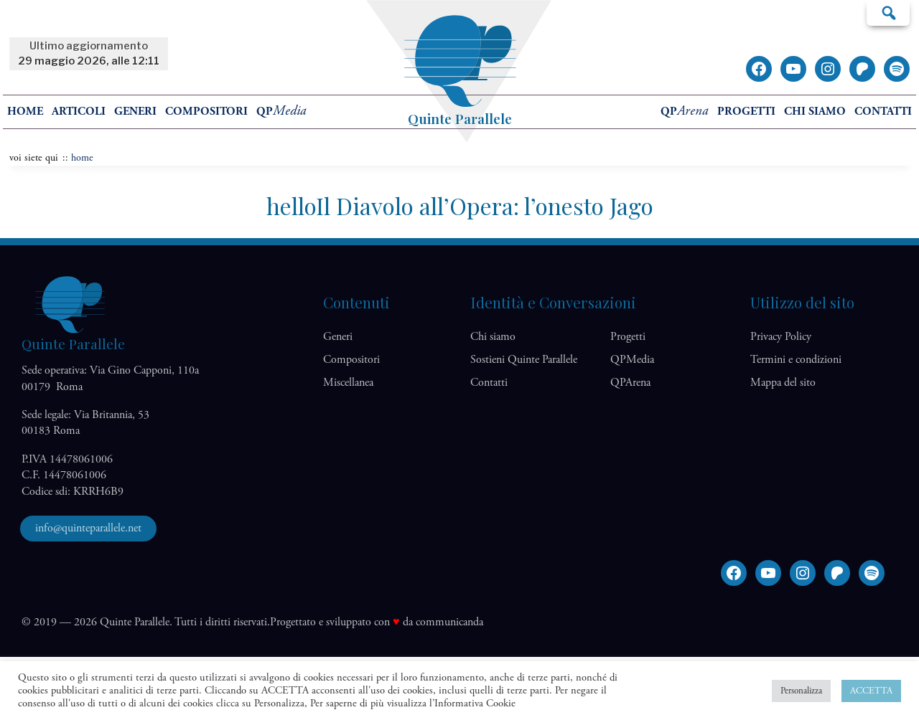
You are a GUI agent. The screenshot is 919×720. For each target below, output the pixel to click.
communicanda (449, 622)
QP (281, 111)
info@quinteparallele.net (88, 528)
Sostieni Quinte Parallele (523, 359)
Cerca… (888, 12)
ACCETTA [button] (871, 691)
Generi (135, 111)
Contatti (883, 111)
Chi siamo (815, 111)
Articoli (79, 111)
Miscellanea (348, 382)
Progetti (746, 111)
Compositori (206, 111)
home (25, 111)
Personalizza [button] (801, 691)
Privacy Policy (780, 336)
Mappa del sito (783, 382)
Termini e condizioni (795, 359)
